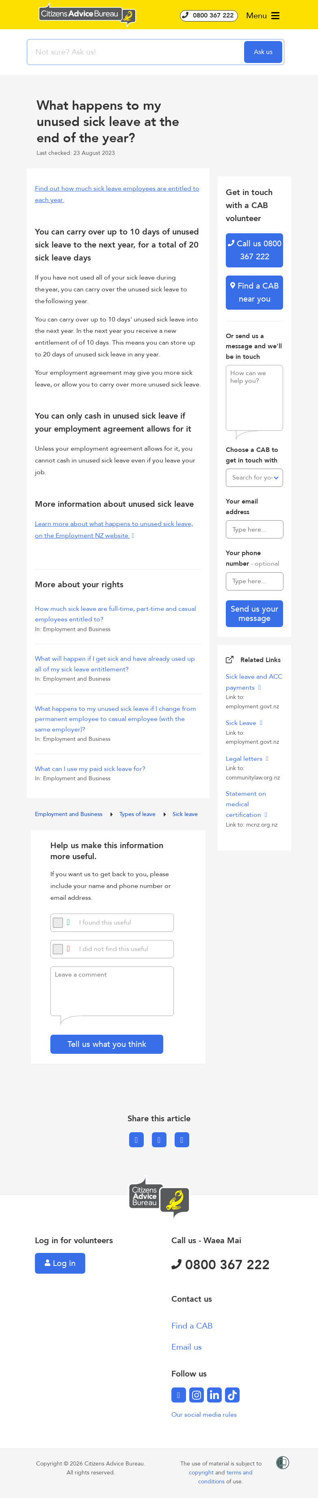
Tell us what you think (106, 1044)
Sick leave (185, 814)
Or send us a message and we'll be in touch (254, 346)
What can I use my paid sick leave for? (90, 768)
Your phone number (252, 558)
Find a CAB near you (254, 292)
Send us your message (254, 614)
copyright (202, 1472)
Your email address (242, 507)
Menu (262, 15)
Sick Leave (242, 723)
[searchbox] (136, 52)
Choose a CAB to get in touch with (252, 455)
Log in (60, 1263)
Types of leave (138, 814)
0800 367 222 (209, 15)
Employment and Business (69, 814)
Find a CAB (192, 1325)
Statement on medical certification (246, 804)
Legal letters (245, 758)
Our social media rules (204, 1414)
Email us (186, 1347)
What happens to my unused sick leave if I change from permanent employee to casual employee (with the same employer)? (115, 719)
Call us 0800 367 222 (254, 250)
